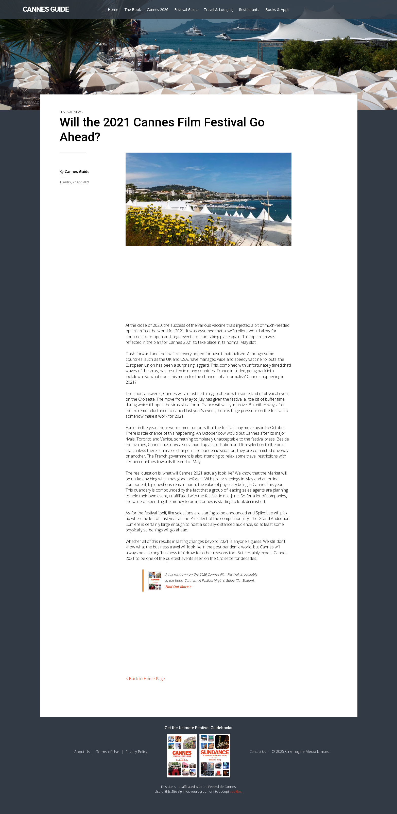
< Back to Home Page (145, 678)
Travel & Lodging (218, 9)
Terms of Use (107, 751)
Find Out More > (178, 586)
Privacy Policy (136, 751)
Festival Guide (186, 9)
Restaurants (249, 9)
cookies (235, 791)
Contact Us (258, 751)
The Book (132, 9)
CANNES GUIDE (46, 9)
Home (113, 9)
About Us (82, 751)
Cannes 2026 (157, 9)
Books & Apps (277, 9)
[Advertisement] (208, 281)
